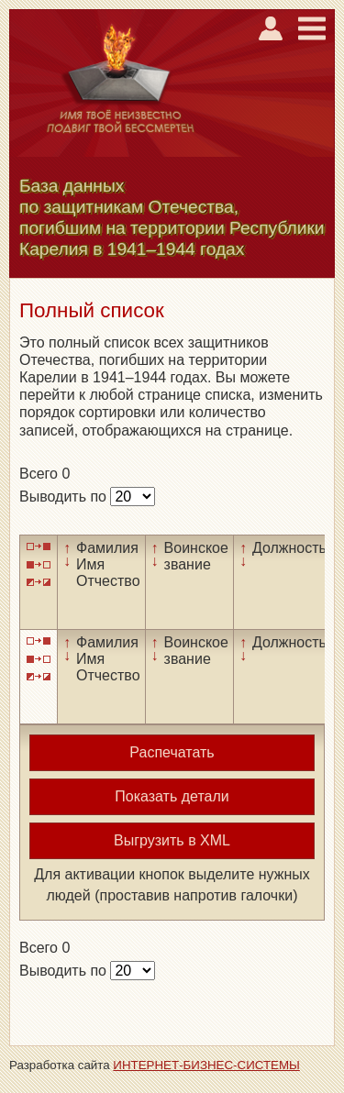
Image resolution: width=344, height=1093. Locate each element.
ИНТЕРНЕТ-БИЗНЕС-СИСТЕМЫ (206, 1065)
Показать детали (171, 796)
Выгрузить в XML (172, 840)
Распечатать (171, 752)
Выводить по (64, 496)
